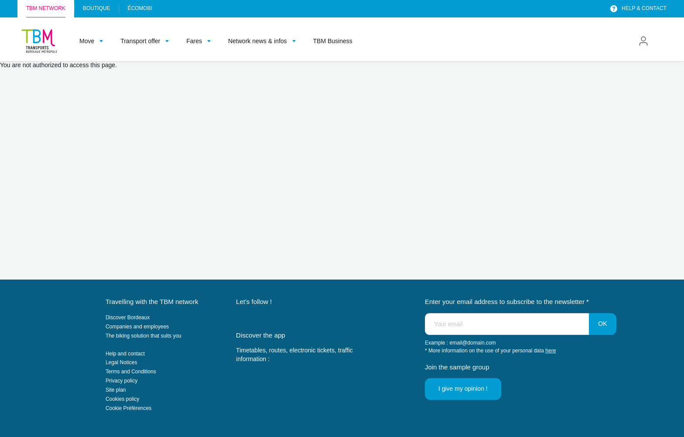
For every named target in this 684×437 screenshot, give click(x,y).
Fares (194, 41)
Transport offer (140, 41)
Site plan (116, 390)
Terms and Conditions (131, 372)
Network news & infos (257, 41)
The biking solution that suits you (143, 336)
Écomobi (139, 8)
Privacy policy (121, 381)
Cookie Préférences (128, 408)
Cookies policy (122, 399)
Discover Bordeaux (128, 317)
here (550, 351)
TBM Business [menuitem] (332, 41)
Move (86, 41)
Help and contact (125, 354)
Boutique (96, 8)
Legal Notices (121, 362)
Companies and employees (137, 327)
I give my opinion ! (463, 388)
